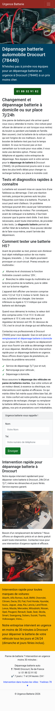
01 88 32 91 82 (27, 91)
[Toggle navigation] (48, 4)
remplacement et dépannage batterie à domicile (27, 338)
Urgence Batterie (13, 4)
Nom (7, 423)
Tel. (7, 436)
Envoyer (13, 451)
